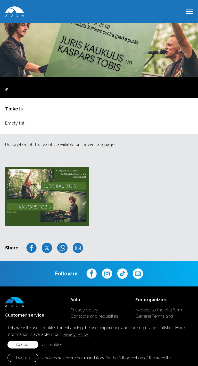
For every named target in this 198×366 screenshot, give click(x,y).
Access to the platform (158, 309)
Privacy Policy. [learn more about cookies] (76, 334)
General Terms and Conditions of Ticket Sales (161, 319)
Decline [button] (23, 357)
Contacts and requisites (94, 316)
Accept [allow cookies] (23, 344)
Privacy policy (84, 309)
